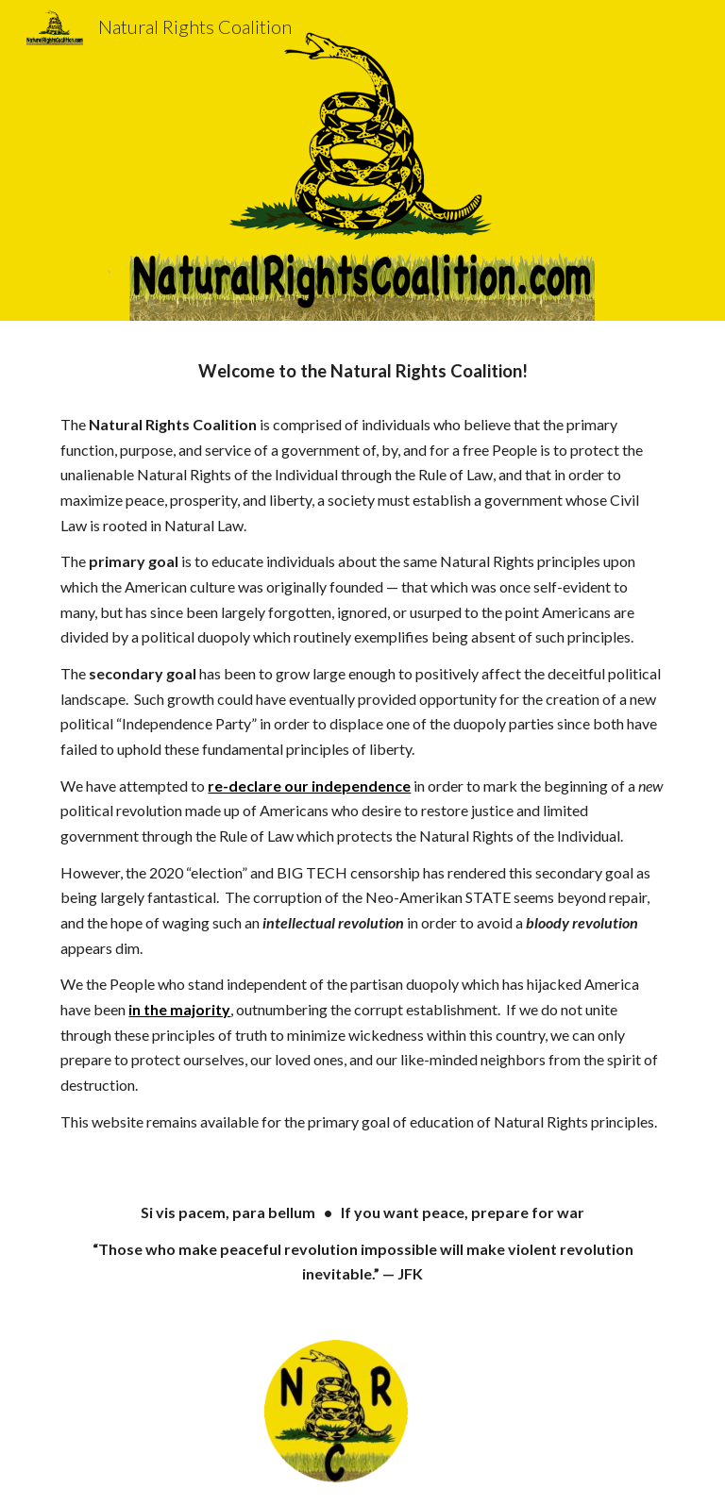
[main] (362, 371)
